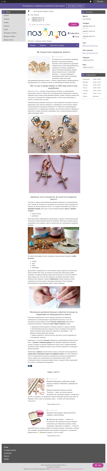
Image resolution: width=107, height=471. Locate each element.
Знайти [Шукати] (73, 24)
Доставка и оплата (10, 450)
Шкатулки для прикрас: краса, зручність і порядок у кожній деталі (61, 414)
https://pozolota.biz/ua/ (90, 46)
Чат (98, 465)
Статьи (6, 29)
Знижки (32, 45)
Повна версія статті (53, 404)
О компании (7, 453)
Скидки (6, 22)
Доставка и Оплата (75, 6)
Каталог (6, 15)
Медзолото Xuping (57, 45)
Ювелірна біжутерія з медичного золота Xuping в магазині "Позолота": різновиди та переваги (62, 383)
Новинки (6, 19)
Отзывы (6, 459)
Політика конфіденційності (75, 469)
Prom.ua (63, 465)
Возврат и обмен (9, 36)
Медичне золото (33, 91)
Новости (6, 26)
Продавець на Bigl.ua (53, 467)
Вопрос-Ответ (8, 40)
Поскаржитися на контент (58, 469)
